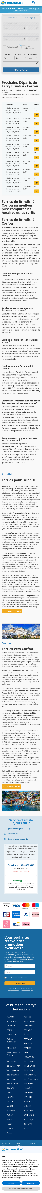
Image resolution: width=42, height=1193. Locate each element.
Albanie (10, 1016)
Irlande (10, 1088)
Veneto (27, 1128)
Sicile (9, 1119)
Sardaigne (29, 1115)
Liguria (10, 1097)
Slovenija (28, 1119)
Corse (9, 1030)
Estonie (28, 1043)
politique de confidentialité (20, 978)
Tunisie (10, 1128)
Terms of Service (26, 990)
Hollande (29, 1057)
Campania (28, 1025)
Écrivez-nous (13, 834)
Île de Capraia (13, 1066)
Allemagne (12, 1021)
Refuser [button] (11, 1183)
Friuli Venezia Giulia (13, 1053)
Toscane (28, 1124)
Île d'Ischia (29, 1061)
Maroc (10, 1106)
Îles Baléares (13, 1074)
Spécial (32, 1143)
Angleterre (29, 1021)
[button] (39, 1149)
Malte (10, 1101)
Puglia (10, 1115)
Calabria (11, 1025)
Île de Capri (29, 1066)
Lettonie (28, 1092)
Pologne (28, 1110)
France (27, 1048)
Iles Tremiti (29, 1083)
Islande (27, 1088)
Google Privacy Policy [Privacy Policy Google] (13, 990)
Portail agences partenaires (20, 1145)
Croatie (28, 1030)
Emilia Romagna (11, 1040)
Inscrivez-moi (19, 983)
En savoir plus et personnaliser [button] (21, 1188)
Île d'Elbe (11, 1061)
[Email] (21, 839)
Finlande (11, 1048)
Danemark (12, 1034)
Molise (27, 1106)
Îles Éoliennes (31, 1079)
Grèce (26, 1052)
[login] (33, 3)
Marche (27, 1101)
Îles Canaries (30, 1074)
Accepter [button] (30, 1183)
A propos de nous (6, 1144)
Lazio (9, 1092)
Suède (9, 1124)
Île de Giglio (13, 1070)
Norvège (11, 1110)
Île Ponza (28, 1070)
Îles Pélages (12, 1083)
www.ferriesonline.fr (12, 3)
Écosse (27, 1034)
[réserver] (36, 115)
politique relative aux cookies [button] (22, 1171)
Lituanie (28, 1097)
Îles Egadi (11, 1079)
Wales (10, 1132)
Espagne (28, 1039)
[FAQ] (21, 828)
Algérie (27, 1016)
